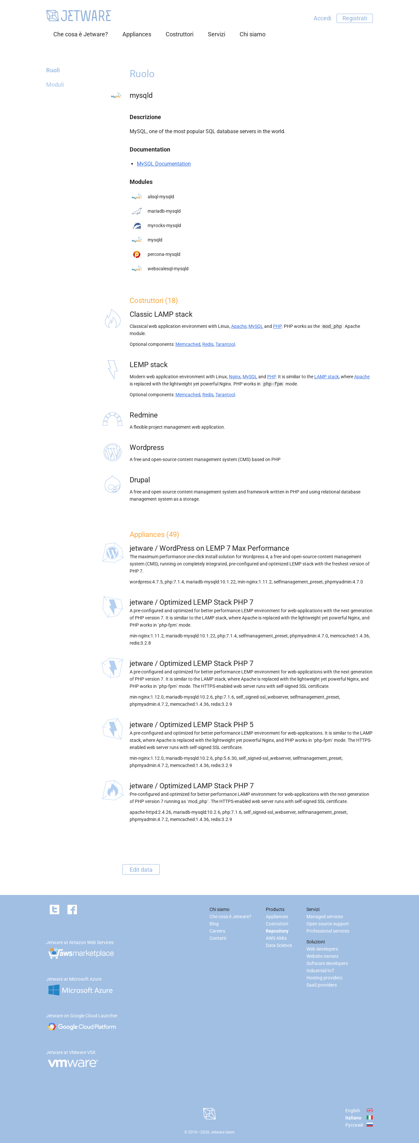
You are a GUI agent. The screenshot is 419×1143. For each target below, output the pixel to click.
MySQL (255, 326)
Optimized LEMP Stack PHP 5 (206, 725)
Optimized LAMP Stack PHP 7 (206, 786)
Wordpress (147, 447)
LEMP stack (149, 365)
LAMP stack (326, 376)
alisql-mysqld (161, 196)
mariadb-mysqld (164, 211)
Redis (207, 344)
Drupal (140, 480)
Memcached (187, 344)
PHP (277, 326)
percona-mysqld (164, 254)
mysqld (155, 239)
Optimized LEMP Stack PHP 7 (206, 602)
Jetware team (222, 1132)
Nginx (235, 376)
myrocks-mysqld (164, 225)
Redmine (144, 415)
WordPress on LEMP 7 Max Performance (224, 548)
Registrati (354, 18)
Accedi (322, 18)
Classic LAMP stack (161, 314)
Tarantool (225, 344)
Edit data (141, 869)
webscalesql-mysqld (168, 268)
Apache (238, 326)
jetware (141, 548)
